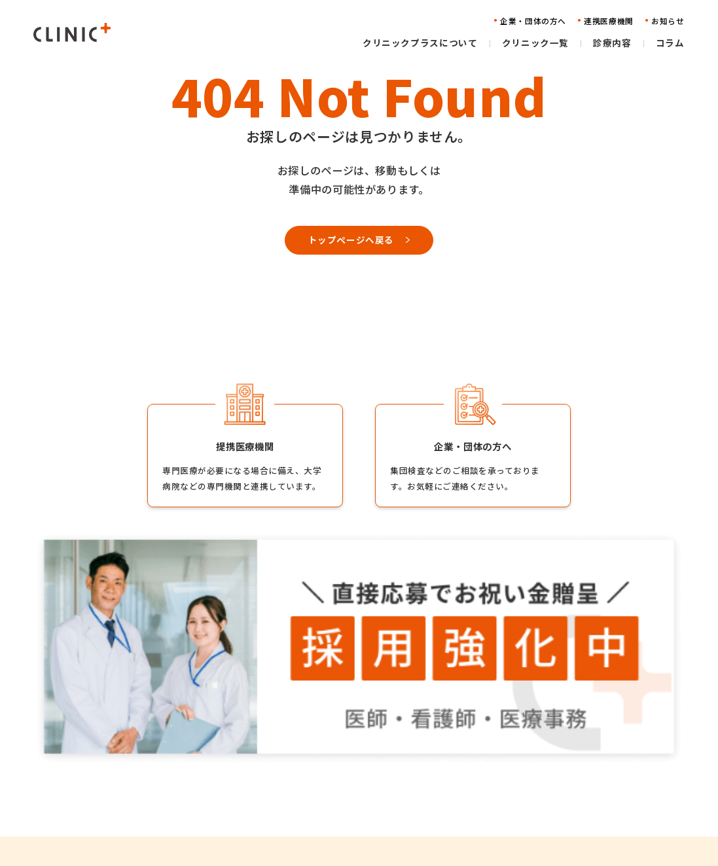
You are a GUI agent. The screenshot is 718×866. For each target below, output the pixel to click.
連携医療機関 (489, 771)
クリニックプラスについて (366, 751)
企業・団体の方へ (498, 751)
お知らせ (481, 791)
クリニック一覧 (344, 771)
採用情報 (596, 751)
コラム (326, 811)
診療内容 (330, 791)
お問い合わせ (489, 811)
